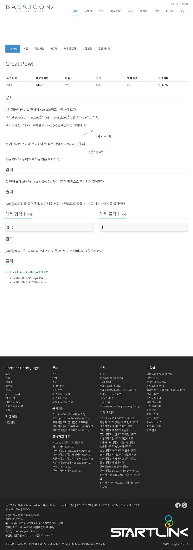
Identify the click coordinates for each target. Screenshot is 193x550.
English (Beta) (180, 544)
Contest (10, 272)
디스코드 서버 (12, 394)
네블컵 (74, 422)
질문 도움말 (152, 418)
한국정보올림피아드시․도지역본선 (118, 390)
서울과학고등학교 (62, 458)
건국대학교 (133, 422)
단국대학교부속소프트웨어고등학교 (71, 450)
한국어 (166, 544)
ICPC (102, 374)
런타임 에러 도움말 (156, 382)
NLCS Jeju (58, 442)
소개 (7, 374)
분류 (54, 382)
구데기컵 (57, 422)
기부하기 (10, 398)
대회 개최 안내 (154, 402)
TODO (26, 509)
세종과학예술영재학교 (64, 462)
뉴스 (7, 377)
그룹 (156, 11)
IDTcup (57, 418)
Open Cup (105, 402)
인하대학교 (106, 458)
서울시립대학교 (127, 442)
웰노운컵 (80, 426)
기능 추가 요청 (13, 402)
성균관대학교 (107, 446)
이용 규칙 (151, 410)
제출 (26, 48)
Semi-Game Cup (80, 418)
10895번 (12, 48)
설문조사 (10, 386)
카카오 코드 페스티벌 (111, 394)
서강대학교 (130, 434)
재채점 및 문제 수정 (62, 402)
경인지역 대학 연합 (122, 426)
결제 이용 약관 (101, 505)
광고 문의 (126, 505)
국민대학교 (106, 434)
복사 (29, 214)
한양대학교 (123, 466)
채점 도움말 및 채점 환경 (159, 374)
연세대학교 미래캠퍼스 (112, 454)
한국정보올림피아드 (110, 386)
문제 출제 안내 (154, 406)
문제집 (88, 11)
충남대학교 (118, 462)
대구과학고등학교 (62, 454)
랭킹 (130, 11)
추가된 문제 (58, 386)
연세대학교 (130, 450)
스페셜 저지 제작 (14, 406)
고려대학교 (106, 430)
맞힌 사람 (39, 48)
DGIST (103, 418)
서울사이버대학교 (109, 442)
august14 (37, 278)
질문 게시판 (104, 48)
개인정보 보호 (84, 505)
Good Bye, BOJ (76, 414)
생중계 (8, 382)
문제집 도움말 (153, 398)
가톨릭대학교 (107, 422)
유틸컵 (89, 426)
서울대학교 (127, 438)
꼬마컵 (66, 422)
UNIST (130, 418)
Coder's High (107, 398)
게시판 (144, 11)
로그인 (185, 3)
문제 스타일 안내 (155, 386)
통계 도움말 (152, 414)
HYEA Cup (84, 430)
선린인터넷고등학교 (82, 458)
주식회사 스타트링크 (49, 505)
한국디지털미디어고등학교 (67, 470)
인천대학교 (130, 454)
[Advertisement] (96, 32)
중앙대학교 (106, 462)
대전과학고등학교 (81, 454)
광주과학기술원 (120, 430)
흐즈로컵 (73, 430)
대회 (101, 11)
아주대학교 (118, 450)
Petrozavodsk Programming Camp (120, 406)
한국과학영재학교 (62, 467)
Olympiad (105, 382)
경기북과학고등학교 (63, 446)
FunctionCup (60, 414)
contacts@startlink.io (26, 531)
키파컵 (56, 430)
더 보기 (170, 11)
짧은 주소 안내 (154, 426)
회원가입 (174, 3)
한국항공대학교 (108, 466)
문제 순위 (57, 390)
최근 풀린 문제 (60, 398)
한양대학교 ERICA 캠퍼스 (113, 470)
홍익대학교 (133, 470)
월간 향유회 (69, 426)
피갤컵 (64, 430)
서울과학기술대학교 (110, 438)
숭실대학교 (106, 450)
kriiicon (21, 272)
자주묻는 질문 (153, 422)
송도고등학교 (84, 462)
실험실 (8, 410)
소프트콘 (83, 422)
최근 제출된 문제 (61, 394)
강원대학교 (120, 422)
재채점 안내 (152, 377)
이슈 (18, 509)
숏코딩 (54, 48)
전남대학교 (118, 458)
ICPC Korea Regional (111, 377)
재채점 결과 (70, 48)
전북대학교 (130, 458)
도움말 (150, 368)
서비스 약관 (68, 505)
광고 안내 (151, 430)
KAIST (111, 418)
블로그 (8, 390)
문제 (75, 11)
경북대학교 (106, 426)
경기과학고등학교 (73, 442)
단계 (54, 377)
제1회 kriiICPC (36, 272)
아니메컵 (57, 426)
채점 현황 (116, 11)
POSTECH (120, 418)
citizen (43, 282)
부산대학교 (118, 434)
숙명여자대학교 (123, 446)
